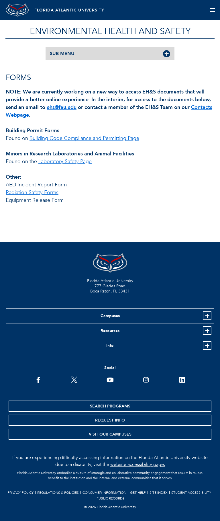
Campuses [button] (110, 316)
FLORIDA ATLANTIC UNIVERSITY (69, 10)
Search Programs (110, 406)
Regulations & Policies (58, 492)
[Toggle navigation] (212, 10)
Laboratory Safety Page (65, 161)
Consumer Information (104, 492)
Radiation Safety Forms (32, 192)
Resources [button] (110, 330)
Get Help (138, 492)
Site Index (159, 492)
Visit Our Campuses (110, 434)
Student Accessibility (191, 492)
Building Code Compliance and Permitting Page (84, 138)
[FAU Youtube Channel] (110, 379)
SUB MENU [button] (62, 53)
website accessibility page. (137, 464)
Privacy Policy (21, 492)
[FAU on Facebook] (38, 379)
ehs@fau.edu (61, 107)
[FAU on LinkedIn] (182, 379)
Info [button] (110, 345)
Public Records (111, 498)
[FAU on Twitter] (74, 379)
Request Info (110, 420)
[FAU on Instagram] (146, 379)
